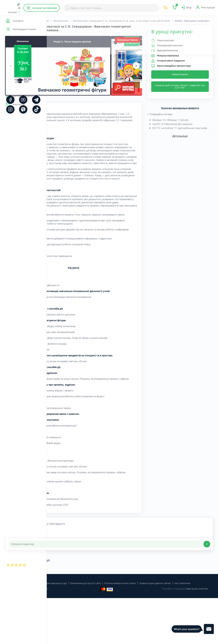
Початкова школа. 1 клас (81, 20)
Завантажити (187, 74)
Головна (57, 20)
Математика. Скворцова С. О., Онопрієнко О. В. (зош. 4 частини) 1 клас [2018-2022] (136, 20)
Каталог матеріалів (68, 8)
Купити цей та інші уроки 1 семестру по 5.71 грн (187, 86)
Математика (107, 20)
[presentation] (57, 65)
